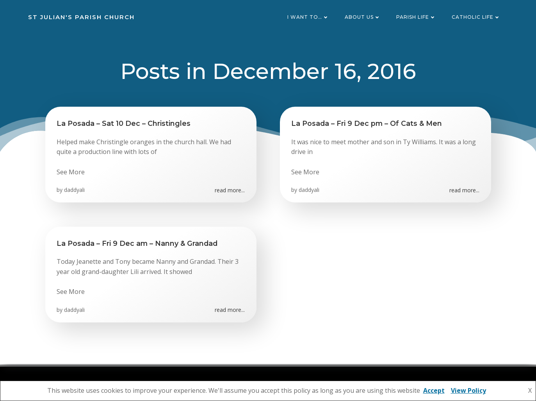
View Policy (468, 390)
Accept (434, 390)
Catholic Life (476, 17)
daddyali (74, 191)
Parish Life (416, 17)
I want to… (308, 17)
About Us (363, 17)
